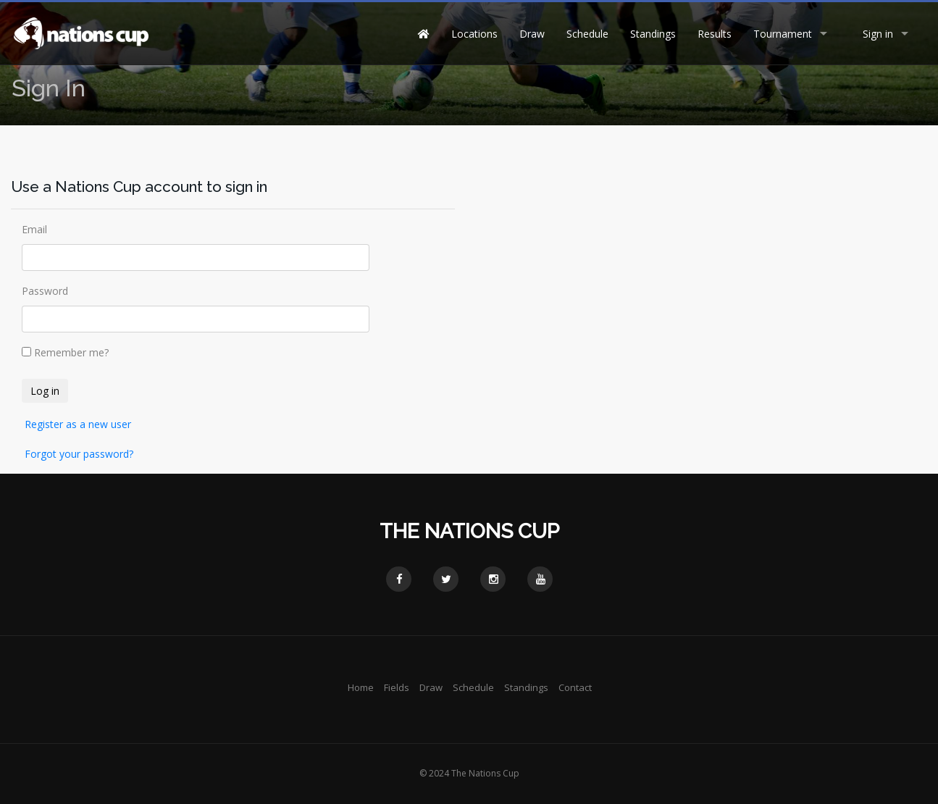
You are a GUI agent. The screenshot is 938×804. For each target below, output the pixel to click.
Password (45, 291)
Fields (396, 687)
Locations (474, 34)
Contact (575, 687)
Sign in (878, 34)
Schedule (587, 34)
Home (361, 687)
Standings (653, 34)
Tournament (782, 34)
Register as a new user (78, 424)
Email (34, 229)
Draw (532, 34)
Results (715, 34)
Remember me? (71, 352)
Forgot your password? (79, 454)
